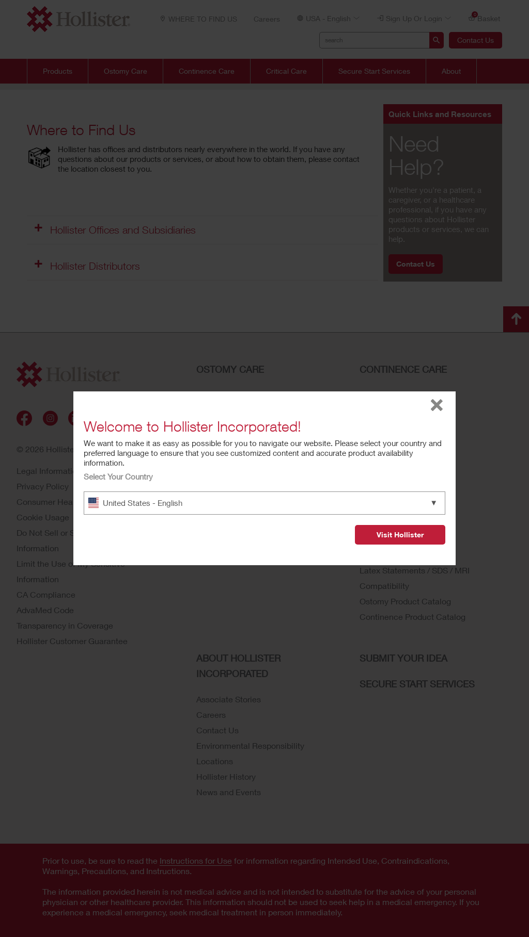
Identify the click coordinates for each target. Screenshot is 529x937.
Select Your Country (118, 476)
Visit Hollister (400, 534)
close (437, 405)
